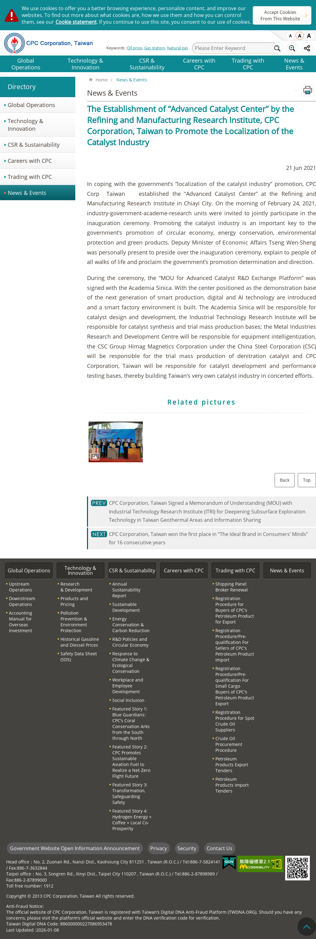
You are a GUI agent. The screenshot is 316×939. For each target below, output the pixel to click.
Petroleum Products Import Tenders (232, 785)
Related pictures (201, 402)
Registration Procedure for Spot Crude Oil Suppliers (234, 721)
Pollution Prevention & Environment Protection (73, 621)
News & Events (294, 63)
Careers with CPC (199, 63)
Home (102, 80)
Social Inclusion (128, 700)
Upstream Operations (20, 587)
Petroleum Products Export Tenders (231, 764)
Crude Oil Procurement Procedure (228, 744)
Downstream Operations (22, 601)
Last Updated (20, 930)
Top (307, 480)
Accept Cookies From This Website (280, 15)
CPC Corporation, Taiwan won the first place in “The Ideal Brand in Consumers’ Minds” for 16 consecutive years (208, 538)
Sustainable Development (126, 607)
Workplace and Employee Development (127, 685)
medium (300, 36)
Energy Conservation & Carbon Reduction (131, 624)
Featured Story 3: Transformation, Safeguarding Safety (130, 793)
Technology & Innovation (85, 63)
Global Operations (25, 63)
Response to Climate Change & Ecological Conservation (130, 662)
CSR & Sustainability (147, 63)
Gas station (154, 48)
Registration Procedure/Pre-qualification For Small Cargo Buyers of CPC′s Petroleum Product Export (234, 685)
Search (277, 48)
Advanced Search (292, 48)
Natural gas (177, 48)
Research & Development (76, 587)
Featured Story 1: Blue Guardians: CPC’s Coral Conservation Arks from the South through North (131, 723)
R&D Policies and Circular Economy (130, 642)
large (309, 36)
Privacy (158, 848)
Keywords (115, 48)
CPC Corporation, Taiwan (53, 43)
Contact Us (219, 848)
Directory (22, 86)
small (290, 36)
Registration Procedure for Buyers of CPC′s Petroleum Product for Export (234, 610)
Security (186, 848)
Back (284, 480)
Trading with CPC (248, 63)
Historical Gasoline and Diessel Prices (79, 642)
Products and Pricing (74, 601)
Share (307, 48)
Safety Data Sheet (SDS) (78, 656)
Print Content (308, 90)
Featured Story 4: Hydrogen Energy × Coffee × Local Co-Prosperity (132, 819)
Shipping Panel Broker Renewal (231, 587)
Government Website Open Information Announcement (75, 848)
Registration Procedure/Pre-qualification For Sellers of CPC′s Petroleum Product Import (234, 645)
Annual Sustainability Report (126, 590)
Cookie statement (76, 22)
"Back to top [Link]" (306, 926)
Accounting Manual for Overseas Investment (20, 621)
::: (2, 75)
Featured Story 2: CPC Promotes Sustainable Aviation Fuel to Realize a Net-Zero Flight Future (131, 761)
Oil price (134, 48)
